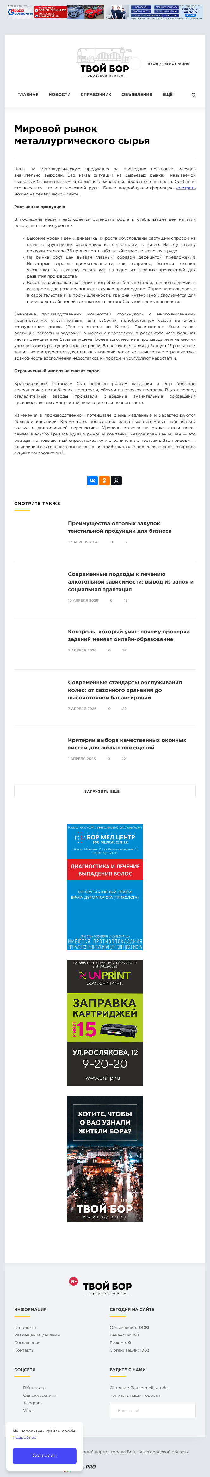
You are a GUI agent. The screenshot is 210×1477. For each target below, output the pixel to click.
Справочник (96, 95)
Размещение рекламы (37, 1335)
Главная (28, 95)
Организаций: (130, 1351)
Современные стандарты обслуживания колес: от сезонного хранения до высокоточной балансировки (125, 690)
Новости (60, 95)
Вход (153, 64)
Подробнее (24, 1438)
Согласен (44, 1455)
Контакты (24, 1351)
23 (124, 650)
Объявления (136, 95)
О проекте (25, 1328)
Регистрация (175, 64)
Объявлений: (129, 1328)
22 (124, 709)
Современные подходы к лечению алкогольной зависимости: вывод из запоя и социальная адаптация (131, 582)
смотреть (186, 188)
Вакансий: (124, 1335)
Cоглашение (27, 1343)
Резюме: (120, 1343)
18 (125, 600)
